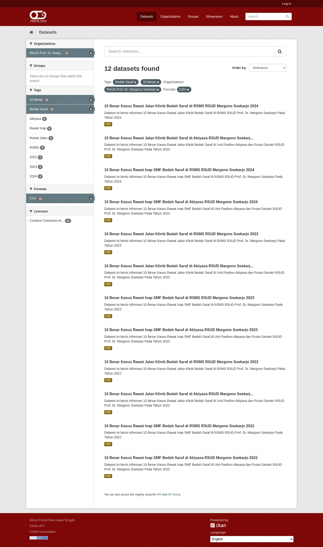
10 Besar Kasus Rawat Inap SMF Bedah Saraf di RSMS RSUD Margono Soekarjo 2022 (179, 426)
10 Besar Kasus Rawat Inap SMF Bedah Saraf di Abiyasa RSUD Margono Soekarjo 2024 (181, 202)
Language (217, 532)
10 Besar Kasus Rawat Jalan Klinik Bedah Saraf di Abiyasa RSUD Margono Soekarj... (178, 138)
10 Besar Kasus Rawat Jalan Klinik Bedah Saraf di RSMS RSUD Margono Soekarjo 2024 (181, 106)
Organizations (170, 16)
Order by (239, 68)
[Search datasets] (268, 16)
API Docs (174, 494)
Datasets (146, 16)
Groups (193, 16)
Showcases (214, 16)
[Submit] (287, 16)
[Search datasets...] (189, 51)
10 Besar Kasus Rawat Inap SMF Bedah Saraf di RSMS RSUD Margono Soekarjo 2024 (179, 170)
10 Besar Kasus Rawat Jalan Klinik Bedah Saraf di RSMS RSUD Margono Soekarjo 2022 (181, 362)
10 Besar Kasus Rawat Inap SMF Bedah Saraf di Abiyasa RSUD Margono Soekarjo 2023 (181, 330)
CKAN (218, 525)
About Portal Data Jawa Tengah (52, 520)
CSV (108, 124)
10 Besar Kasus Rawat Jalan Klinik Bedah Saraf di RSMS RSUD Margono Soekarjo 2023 (181, 234)
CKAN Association (42, 532)
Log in (286, 3)
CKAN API (36, 526)
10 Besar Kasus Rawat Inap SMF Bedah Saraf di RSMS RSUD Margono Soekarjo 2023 (179, 298)
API (159, 494)
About (234, 16)
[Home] (31, 32)
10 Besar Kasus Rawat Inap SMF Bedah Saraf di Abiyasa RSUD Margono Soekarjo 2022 (181, 458)
